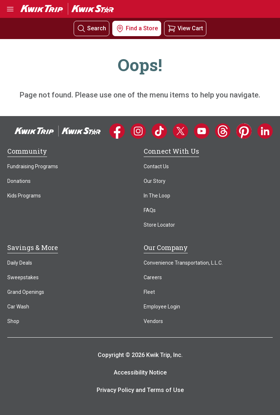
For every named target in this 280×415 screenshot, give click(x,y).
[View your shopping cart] (185, 28)
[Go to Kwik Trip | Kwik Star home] (67, 8)
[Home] (58, 130)
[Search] (81, 28)
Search (96, 28)
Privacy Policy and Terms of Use (140, 390)
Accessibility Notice (140, 372)
